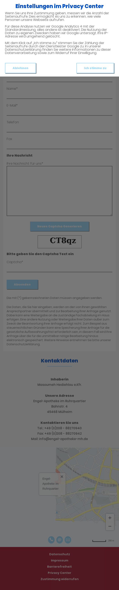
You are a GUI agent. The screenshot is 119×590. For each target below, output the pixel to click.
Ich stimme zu (95, 68)
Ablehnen (20, 68)
